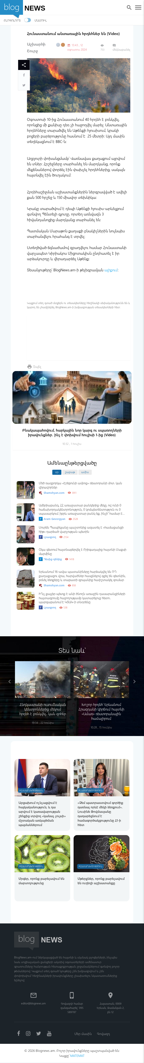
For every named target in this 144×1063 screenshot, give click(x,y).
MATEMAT (77, 1056)
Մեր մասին (82, 1033)
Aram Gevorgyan (52, 519)
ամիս (85, 472)
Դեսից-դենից (50, 559)
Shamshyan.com (52, 493)
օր (57, 472)
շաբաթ (70, 472)
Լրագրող (47, 537)
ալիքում (111, 269)
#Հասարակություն (32, 790)
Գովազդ (103, 1033)
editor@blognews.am (33, 1003)
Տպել (37, 366)
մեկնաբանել (121, 47)
